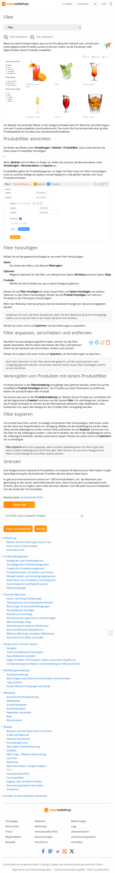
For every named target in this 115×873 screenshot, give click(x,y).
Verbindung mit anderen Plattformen (28, 625)
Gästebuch (13, 789)
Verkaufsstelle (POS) (31, 497)
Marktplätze (13, 700)
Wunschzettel (14, 720)
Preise (8, 831)
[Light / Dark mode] (111, 3)
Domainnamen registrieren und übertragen (31, 618)
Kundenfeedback (16, 708)
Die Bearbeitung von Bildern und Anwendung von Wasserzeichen (43, 663)
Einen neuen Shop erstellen (22, 546)
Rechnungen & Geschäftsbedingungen (28, 606)
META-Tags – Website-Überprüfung (26, 754)
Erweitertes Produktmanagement (25, 568)
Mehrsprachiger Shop (19, 622)
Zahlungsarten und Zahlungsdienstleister (30, 602)
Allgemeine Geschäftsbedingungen (31, 869)
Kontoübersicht (15, 550)
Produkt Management (16, 556)
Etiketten (12, 750)
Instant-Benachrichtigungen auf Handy (28, 686)
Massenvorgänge (16, 587)
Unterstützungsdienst (83, 836)
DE (95, 4)
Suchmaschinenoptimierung (23, 697)
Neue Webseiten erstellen (21, 656)
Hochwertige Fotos (17, 742)
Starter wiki (19, 504)
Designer (12, 648)
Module (8, 726)
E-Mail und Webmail (18, 735)
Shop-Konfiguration (15, 594)
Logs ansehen (14, 682)
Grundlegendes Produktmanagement (28, 564)
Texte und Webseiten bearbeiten (25, 652)
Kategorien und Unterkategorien (25, 560)
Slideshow (12, 762)
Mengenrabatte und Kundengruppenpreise (31, 576)
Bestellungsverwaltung (16, 670)
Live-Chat (12, 758)
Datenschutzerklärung (67, 869)
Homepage (11, 821)
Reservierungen (44, 836)
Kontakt (40, 528)
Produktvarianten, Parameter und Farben (30, 572)
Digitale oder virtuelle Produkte (24, 781)
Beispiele (10, 842)
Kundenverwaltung (17, 674)
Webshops (41, 826)
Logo (74, 826)
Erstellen (67, 4)
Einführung (10, 538)
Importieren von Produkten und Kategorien (31, 580)
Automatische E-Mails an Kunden (25, 637)
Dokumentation (80, 831)
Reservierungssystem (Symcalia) (25, 785)
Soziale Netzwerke (17, 704)
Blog (9, 716)
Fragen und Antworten (18, 528)
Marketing (9, 692)
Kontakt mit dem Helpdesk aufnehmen (25, 796)
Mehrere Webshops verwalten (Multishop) (30, 633)
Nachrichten (12, 826)
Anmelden (83, 4)
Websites (40, 821)
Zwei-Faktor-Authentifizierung (23, 746)
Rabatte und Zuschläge (19, 614)
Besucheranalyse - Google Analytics (26, 766)
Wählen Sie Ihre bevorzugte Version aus (29, 542)
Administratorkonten (18, 738)
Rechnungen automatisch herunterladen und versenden (38, 678)
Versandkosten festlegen (21, 610)
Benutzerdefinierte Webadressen (25, 629)
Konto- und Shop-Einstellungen (24, 598)
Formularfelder (15, 777)
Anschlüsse (41, 842)
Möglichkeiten (13, 836)
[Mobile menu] (110, 633)
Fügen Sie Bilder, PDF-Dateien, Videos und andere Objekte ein (41, 660)
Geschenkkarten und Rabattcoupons (27, 584)
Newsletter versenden (19, 712)
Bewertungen (78, 821)
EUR (104, 4)
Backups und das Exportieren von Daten (29, 731)
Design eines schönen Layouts (21, 644)
